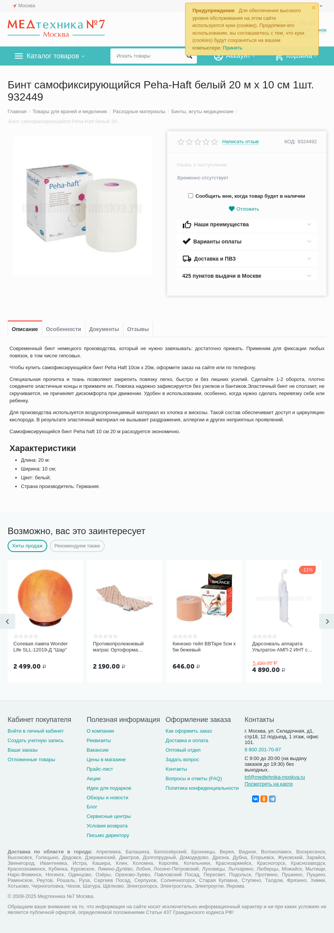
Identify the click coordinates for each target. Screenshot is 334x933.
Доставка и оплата (187, 740)
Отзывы (138, 329)
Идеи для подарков (108, 788)
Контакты (176, 769)
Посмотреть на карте (269, 784)
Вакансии (97, 750)
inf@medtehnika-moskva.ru (275, 777)
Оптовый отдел (183, 750)
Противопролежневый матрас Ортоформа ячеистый (118, 647)
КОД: (290, 141)
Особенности (63, 329)
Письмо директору (107, 835)
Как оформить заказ (189, 731)
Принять (232, 48)
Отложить (244, 209)
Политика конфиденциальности (202, 788)
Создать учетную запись (36, 740)
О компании (100, 731)
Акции (93, 778)
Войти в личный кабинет (36, 731)
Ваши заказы (23, 750)
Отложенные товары (31, 759)
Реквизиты (98, 740)
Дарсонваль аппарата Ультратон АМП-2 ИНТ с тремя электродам (280, 647)
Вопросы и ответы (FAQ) (194, 778)
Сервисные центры (108, 816)
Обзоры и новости (107, 797)
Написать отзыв (240, 141)
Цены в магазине (106, 759)
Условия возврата (107, 826)
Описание (25, 329)
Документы (104, 329)
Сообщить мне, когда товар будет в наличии (246, 196)
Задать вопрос (182, 759)
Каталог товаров (53, 56)
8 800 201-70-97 (263, 749)
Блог (91, 807)
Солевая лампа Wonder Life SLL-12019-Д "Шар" (40, 647)
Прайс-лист (99, 769)
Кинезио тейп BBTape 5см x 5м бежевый (204, 647)
